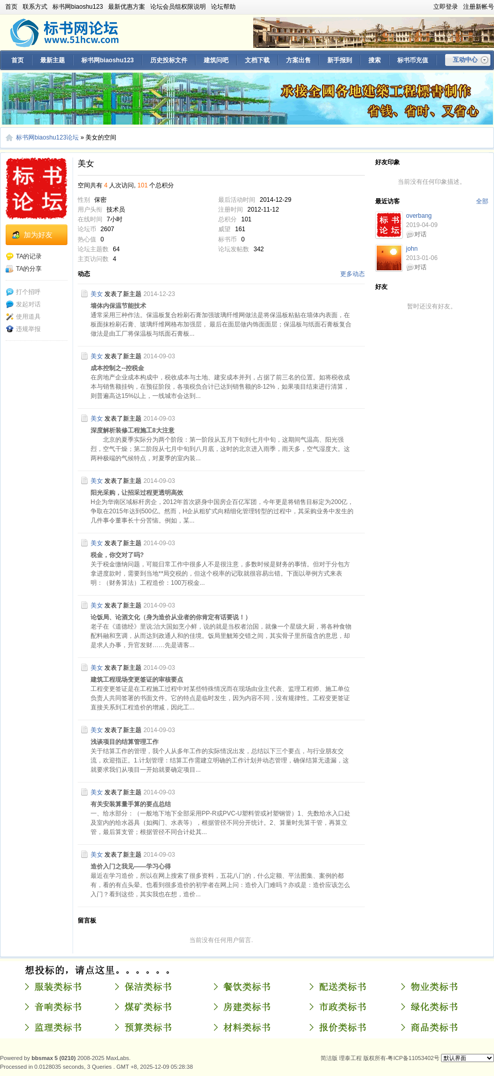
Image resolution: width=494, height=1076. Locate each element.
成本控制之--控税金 (117, 368)
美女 (97, 294)
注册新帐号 (478, 6)
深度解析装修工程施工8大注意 (132, 430)
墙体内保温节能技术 (118, 305)
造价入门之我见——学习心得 (131, 866)
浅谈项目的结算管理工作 (124, 741)
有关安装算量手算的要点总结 (131, 804)
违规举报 (23, 329)
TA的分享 (24, 269)
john (412, 248)
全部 (482, 201)
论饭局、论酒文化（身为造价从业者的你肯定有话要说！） (171, 617)
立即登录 (445, 6)
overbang (419, 215)
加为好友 (38, 235)
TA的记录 (24, 256)
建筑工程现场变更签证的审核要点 (137, 679)
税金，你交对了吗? (117, 555)
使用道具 (23, 317)
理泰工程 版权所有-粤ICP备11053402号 (389, 1058)
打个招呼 (23, 292)
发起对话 (23, 304)
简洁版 (329, 1058)
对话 (420, 234)
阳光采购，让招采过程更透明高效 (137, 492)
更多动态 (352, 273)
